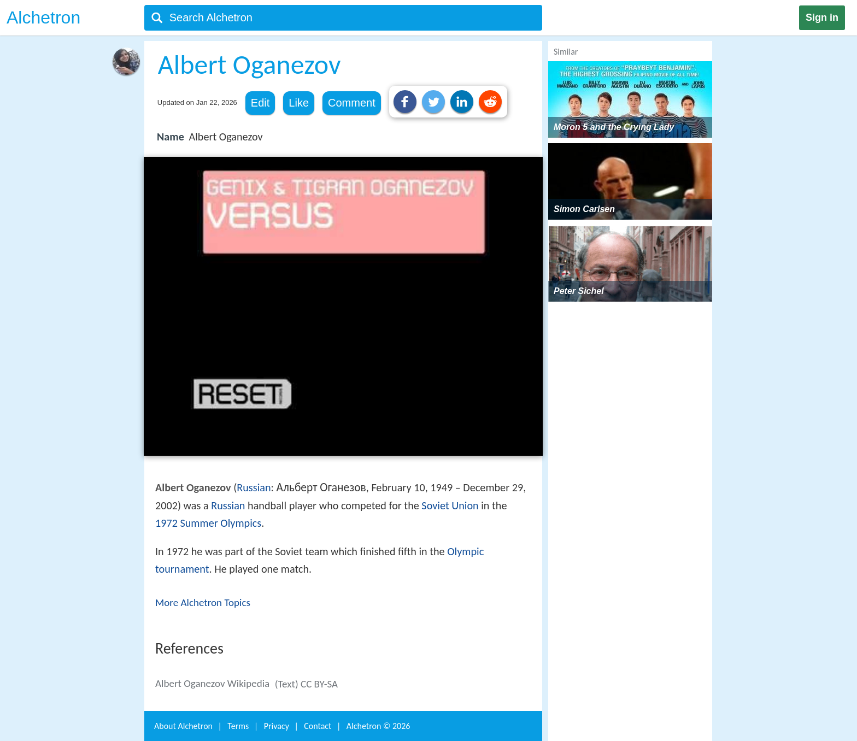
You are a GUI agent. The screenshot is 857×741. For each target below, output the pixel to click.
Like (299, 103)
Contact (317, 726)
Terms (238, 726)
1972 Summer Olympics (208, 523)
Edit (260, 103)
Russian (254, 487)
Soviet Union (449, 505)
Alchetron (43, 17)
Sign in (822, 17)
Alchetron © (378, 726)
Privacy (276, 726)
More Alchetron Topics (202, 602)
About (183, 726)
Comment (351, 103)
